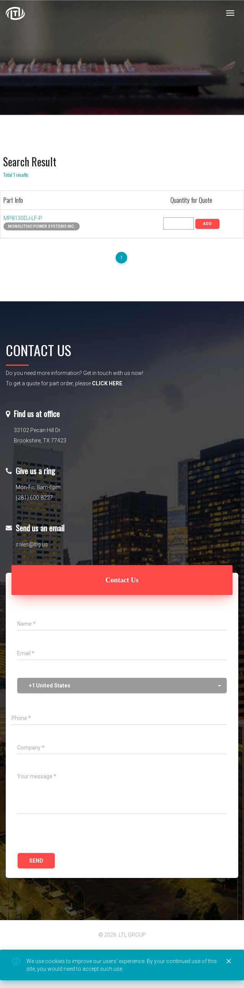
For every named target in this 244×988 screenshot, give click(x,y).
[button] (122, 685)
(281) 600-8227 (34, 498)
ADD (207, 223)
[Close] (229, 961)
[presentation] (75, 834)
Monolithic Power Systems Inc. (41, 226)
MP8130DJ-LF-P (22, 218)
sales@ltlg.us (32, 544)
